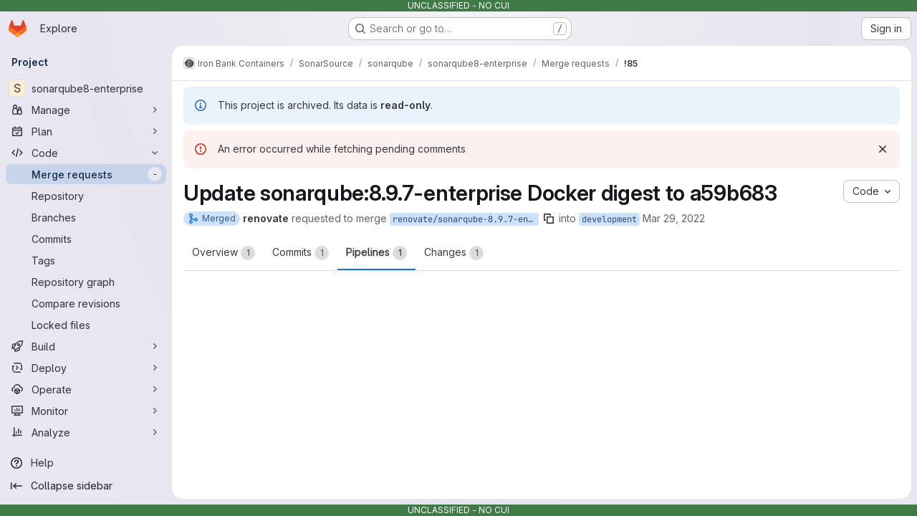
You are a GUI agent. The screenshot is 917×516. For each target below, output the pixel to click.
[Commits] (86, 239)
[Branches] (86, 217)
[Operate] (86, 389)
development (609, 219)
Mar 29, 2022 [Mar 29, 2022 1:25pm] (674, 218)
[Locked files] (86, 325)
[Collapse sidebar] (86, 486)
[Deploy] (86, 368)
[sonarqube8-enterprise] (86, 88)
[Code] (86, 153)
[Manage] (86, 110)
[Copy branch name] (548, 218)
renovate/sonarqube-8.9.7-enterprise (466, 219)
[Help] (86, 463)
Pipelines (376, 253)
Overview (223, 253)
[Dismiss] (882, 149)
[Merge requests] (86, 174)
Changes (454, 253)
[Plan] (86, 131)
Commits (300, 253)
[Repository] (86, 196)
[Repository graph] (86, 282)
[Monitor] (86, 411)
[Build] (86, 346)
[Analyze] (86, 432)
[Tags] (86, 260)
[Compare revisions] (86, 303)
